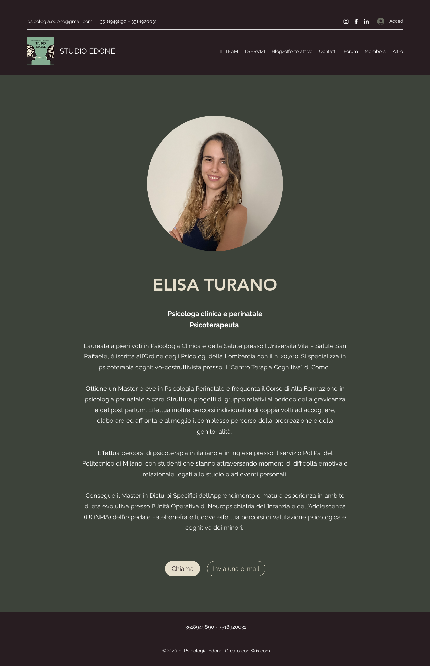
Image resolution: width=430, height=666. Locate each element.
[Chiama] (182, 568)
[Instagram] (346, 21)
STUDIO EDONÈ (87, 51)
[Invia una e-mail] (236, 568)
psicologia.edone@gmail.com (60, 21)
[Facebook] (356, 21)
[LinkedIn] (366, 21)
